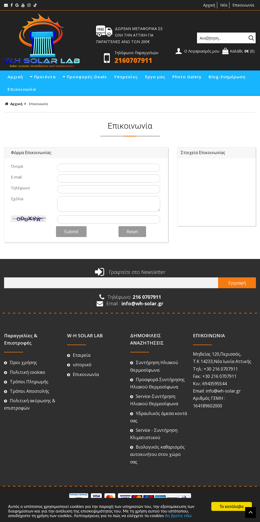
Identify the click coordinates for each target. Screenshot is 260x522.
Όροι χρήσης (20, 362)
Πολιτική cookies (24, 372)
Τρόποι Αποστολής (26, 391)
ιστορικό (79, 365)
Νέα (223, 5)
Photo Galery (187, 76)
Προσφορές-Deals (85, 76)
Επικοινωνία (243, 5)
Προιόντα (43, 76)
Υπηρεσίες (126, 76)
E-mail (16, 177)
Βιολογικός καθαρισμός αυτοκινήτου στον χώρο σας (157, 454)
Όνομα (17, 166)
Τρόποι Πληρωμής (26, 382)
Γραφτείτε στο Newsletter (130, 272)
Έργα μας (155, 76)
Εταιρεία (78, 355)
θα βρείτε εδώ (178, 516)
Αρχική (208, 5)
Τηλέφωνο (20, 187)
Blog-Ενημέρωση (227, 76)
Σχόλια (17, 198)
